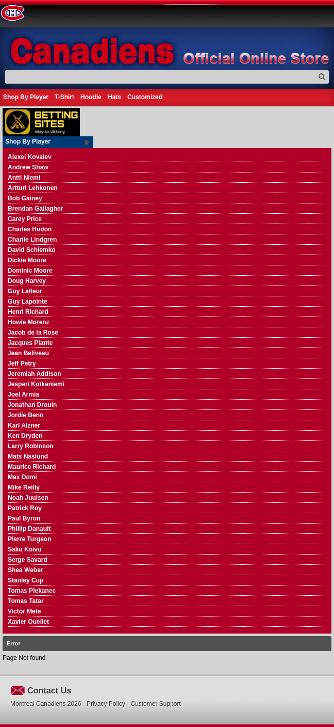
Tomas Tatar (26, 601)
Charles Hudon (30, 229)
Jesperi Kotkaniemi (36, 384)
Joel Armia (23, 394)
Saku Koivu (24, 549)
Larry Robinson (31, 446)
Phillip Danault (29, 528)
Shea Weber (25, 570)
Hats (114, 97)
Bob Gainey (25, 198)
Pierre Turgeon (29, 539)
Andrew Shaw (28, 167)
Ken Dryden (25, 435)
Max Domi (22, 477)
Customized (144, 97)
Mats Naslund (28, 456)
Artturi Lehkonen (33, 188)
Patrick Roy (25, 508)
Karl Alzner (24, 425)
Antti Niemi (24, 177)
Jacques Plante (30, 342)
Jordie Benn (25, 415)
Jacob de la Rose (33, 332)
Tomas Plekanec (32, 590)
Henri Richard (28, 311)
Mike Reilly (24, 487)
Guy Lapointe (27, 301)
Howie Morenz (28, 322)
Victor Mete (24, 611)
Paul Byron (24, 518)
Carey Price (25, 219)
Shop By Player (25, 97)
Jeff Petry (22, 363)
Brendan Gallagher (35, 208)
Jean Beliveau (28, 353)
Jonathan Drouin (32, 404)
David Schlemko (32, 250)
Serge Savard (27, 559)
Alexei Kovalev (30, 157)
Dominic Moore (30, 270)
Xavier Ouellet (28, 621)
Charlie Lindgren (32, 239)
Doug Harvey (27, 281)
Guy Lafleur (25, 291)
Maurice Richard (32, 466)
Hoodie (91, 97)
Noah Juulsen (28, 497)
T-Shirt (64, 97)
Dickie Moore (27, 260)
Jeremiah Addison (34, 373)
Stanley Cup (25, 580)
